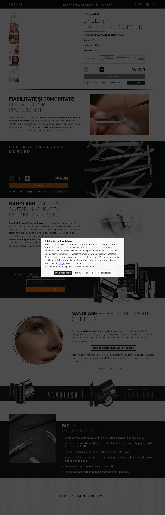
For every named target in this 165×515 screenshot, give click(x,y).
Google (61, 263)
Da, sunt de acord (62, 273)
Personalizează (104, 273)
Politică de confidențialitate (58, 241)
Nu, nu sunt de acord (84, 273)
